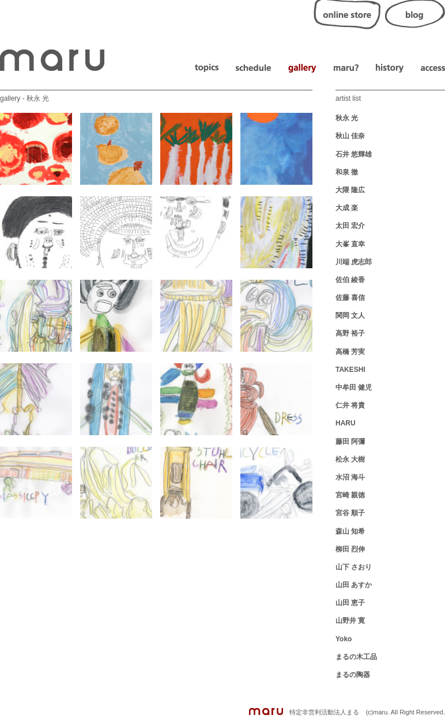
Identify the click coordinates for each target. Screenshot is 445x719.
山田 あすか (353, 585)
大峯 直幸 (350, 244)
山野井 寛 (350, 621)
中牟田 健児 (353, 387)
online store (347, 14)
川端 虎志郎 (353, 262)
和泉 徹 (346, 172)
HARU (345, 423)
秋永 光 (346, 118)
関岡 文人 (350, 315)
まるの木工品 (356, 657)
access (433, 68)
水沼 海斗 (350, 477)
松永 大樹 (350, 459)
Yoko (343, 639)
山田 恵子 (350, 603)
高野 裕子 (350, 333)
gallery (302, 68)
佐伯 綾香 (350, 280)
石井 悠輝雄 (353, 154)
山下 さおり (353, 567)
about (346, 68)
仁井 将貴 (350, 405)
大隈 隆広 (350, 190)
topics (206, 68)
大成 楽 (346, 208)
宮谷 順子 (350, 513)
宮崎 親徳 (350, 495)
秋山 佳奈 (350, 136)
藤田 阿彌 (350, 442)
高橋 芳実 (350, 352)
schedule (253, 68)
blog (415, 14)
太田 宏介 (350, 226)
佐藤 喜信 (350, 298)
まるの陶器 (352, 675)
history (389, 68)
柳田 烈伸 (350, 549)
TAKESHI (350, 370)
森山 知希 (350, 531)
